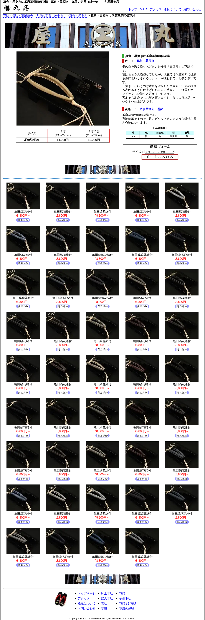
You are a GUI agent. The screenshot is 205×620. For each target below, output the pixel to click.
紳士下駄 (107, 593)
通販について (172, 9)
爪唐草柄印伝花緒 (151, 109)
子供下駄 (125, 598)
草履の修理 (126, 608)
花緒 (122, 593)
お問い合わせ (192, 9)
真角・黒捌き (78, 15)
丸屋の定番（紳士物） (51, 15)
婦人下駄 (107, 598)
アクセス (156, 9)
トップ (132, 9)
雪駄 (104, 603)
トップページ (87, 593)
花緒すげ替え (128, 603)
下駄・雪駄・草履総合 (18, 15)
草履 (104, 608)
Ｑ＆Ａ (143, 9)
